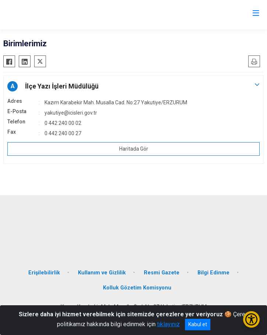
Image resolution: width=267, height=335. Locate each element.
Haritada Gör (133, 149)
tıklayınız (168, 324)
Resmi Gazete (161, 273)
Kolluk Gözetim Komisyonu (137, 288)
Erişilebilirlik (44, 273)
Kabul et (197, 324)
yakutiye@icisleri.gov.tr (70, 113)
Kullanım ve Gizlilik (102, 273)
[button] (133, 86)
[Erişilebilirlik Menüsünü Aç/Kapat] (251, 319)
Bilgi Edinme (213, 273)
